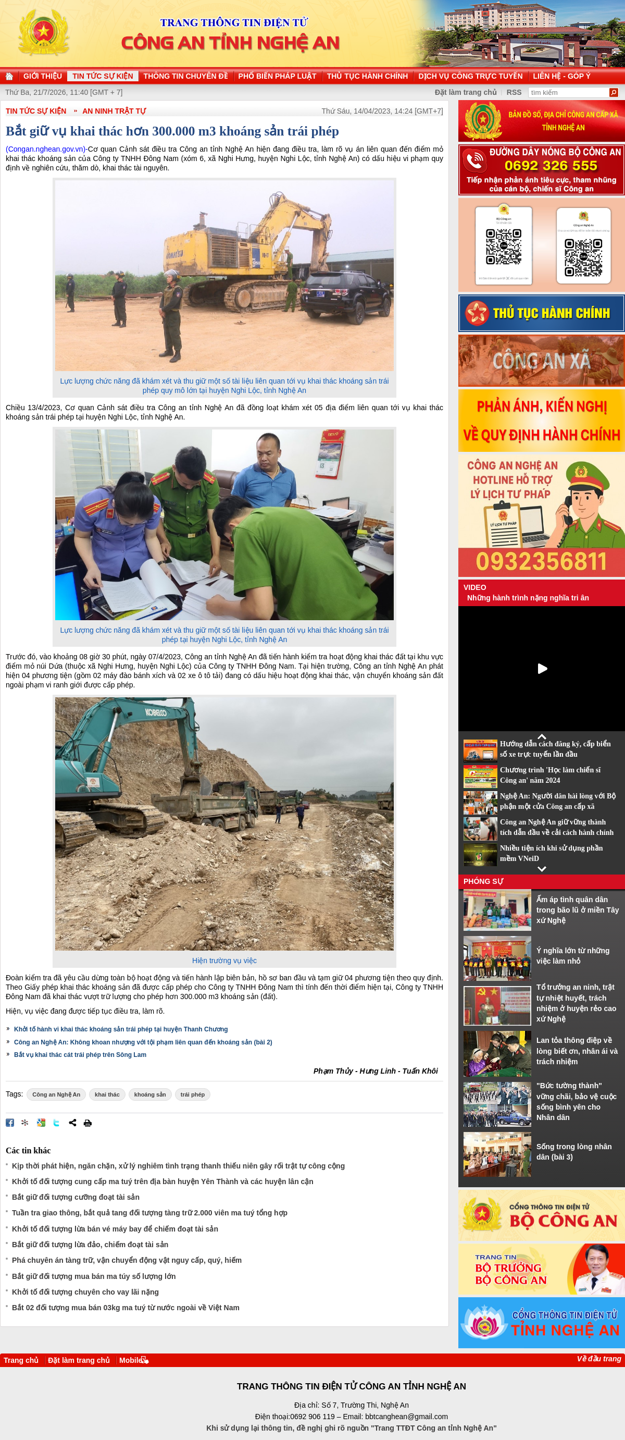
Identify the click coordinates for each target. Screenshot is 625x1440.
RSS (514, 92)
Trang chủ (21, 1360)
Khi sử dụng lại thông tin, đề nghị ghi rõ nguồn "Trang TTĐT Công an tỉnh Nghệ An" (351, 1428)
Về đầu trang (599, 1359)
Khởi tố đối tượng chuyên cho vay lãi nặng (85, 1292)
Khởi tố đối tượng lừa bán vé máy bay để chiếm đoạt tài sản (115, 1229)
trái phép (193, 1094)
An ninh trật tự (114, 111)
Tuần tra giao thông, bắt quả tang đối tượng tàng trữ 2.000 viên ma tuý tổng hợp (150, 1213)
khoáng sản (150, 1094)
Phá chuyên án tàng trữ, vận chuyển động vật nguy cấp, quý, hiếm (127, 1260)
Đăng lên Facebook (10, 1122)
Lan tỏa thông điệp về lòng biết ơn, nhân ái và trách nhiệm (577, 1051)
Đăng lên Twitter (57, 1122)
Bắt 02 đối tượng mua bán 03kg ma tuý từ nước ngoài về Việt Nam (126, 1307)
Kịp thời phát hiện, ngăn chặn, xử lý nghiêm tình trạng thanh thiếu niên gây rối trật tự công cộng (178, 1166)
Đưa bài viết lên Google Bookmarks (41, 1122)
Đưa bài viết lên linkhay (25, 1122)
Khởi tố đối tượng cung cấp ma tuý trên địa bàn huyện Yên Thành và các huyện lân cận (163, 1181)
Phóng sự (483, 881)
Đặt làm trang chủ (466, 92)
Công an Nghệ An (56, 1094)
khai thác (107, 1094)
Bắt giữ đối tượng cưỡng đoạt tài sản (76, 1197)
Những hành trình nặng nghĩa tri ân (528, 598)
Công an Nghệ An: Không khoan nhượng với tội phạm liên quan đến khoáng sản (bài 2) (143, 1042)
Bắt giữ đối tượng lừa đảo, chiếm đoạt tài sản (90, 1244)
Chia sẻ (72, 1122)
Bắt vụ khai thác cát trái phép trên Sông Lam (80, 1055)
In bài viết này (87, 1122)
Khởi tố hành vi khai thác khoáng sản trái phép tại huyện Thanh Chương (121, 1029)
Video (475, 587)
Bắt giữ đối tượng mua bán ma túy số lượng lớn (94, 1276)
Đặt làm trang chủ (79, 1360)
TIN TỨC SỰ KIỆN (36, 111)
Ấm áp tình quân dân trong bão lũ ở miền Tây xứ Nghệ (577, 910)
